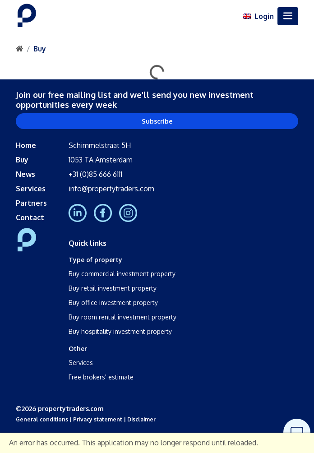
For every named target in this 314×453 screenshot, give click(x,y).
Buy (39, 48)
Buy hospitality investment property (120, 331)
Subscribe (157, 121)
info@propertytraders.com (111, 188)
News (25, 174)
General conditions (42, 419)
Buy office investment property (113, 302)
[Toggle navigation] (287, 16)
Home (26, 145)
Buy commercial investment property (122, 273)
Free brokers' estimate (101, 377)
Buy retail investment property (113, 288)
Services (31, 188)
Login (264, 16)
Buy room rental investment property (122, 317)
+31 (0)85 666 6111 (95, 174)
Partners (31, 203)
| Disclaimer (139, 419)
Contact (30, 217)
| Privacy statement (95, 419)
